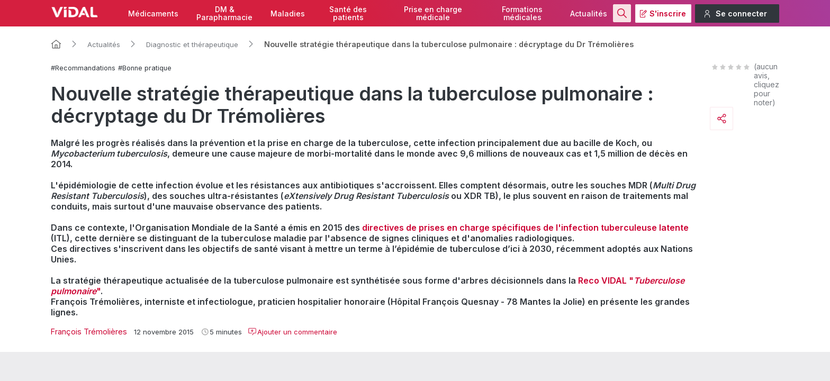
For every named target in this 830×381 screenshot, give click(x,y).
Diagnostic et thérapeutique (192, 44)
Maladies (287, 13)
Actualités (588, 13)
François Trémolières (89, 331)
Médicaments (153, 13)
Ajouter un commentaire (292, 332)
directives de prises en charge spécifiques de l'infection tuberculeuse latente (525, 227)
